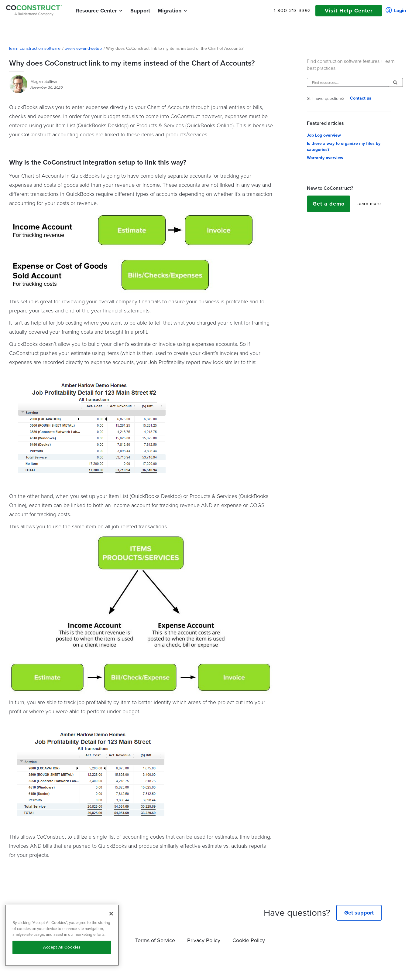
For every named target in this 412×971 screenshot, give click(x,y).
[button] (96, 10)
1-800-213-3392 (292, 10)
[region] (62, 935)
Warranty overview (325, 158)
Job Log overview (324, 135)
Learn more (368, 204)
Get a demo (329, 204)
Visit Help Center (349, 11)
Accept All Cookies (62, 947)
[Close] (111, 913)
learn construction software (34, 49)
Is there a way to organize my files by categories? (343, 147)
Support (140, 11)
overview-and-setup (83, 49)
